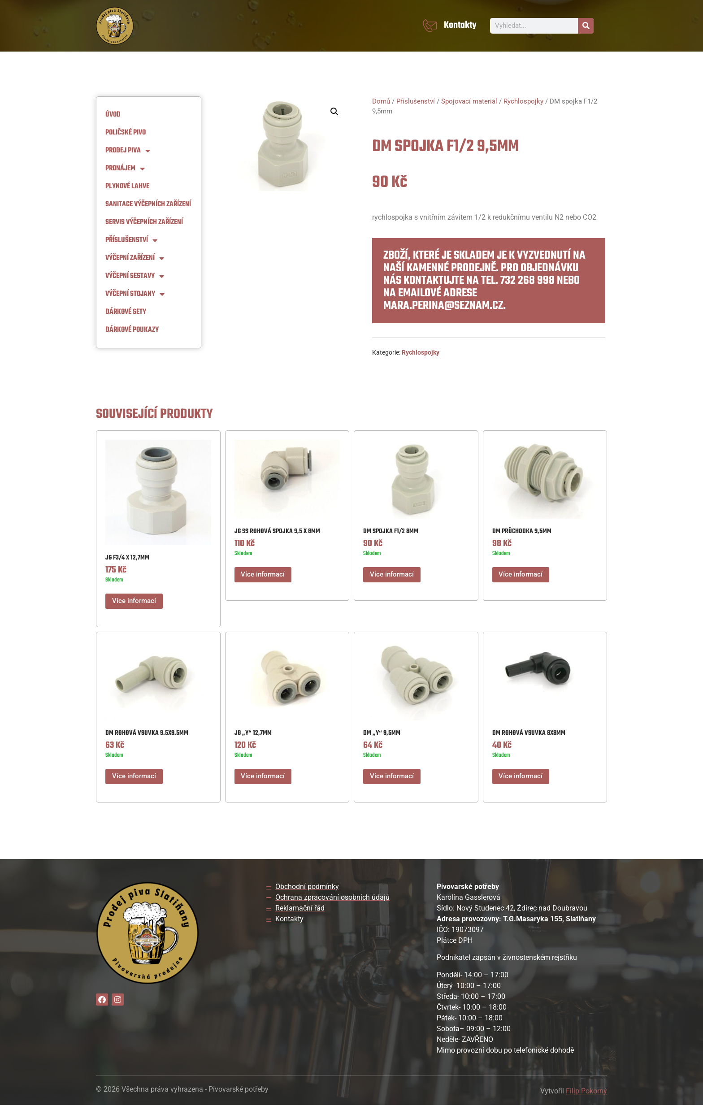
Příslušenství (131, 240)
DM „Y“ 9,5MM (381, 734)
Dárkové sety (125, 312)
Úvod (113, 115)
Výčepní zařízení (134, 258)
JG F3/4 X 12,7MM (127, 558)
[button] (334, 112)
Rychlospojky (523, 101)
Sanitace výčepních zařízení (148, 204)
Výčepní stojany (135, 294)
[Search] (586, 26)
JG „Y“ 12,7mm (253, 734)
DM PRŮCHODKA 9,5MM (521, 531)
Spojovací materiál (469, 101)
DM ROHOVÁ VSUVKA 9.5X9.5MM (146, 734)
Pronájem (125, 168)
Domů (381, 101)
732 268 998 (527, 281)
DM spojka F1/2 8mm (390, 531)
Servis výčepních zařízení (144, 222)
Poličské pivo (125, 133)
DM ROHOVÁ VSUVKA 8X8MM (528, 734)
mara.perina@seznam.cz (443, 306)
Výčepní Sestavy (134, 276)
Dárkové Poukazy (132, 330)
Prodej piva (127, 150)
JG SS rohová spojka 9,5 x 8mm (277, 531)
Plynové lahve (127, 186)
